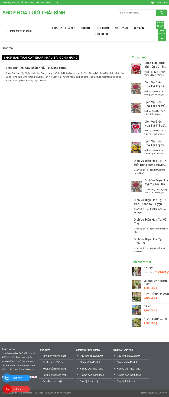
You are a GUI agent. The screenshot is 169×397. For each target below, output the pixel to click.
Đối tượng (104, 28)
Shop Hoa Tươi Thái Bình (33, 12)
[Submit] (161, 13)
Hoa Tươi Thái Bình (64, 28)
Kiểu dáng (122, 28)
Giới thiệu (101, 34)
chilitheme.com (64, 393)
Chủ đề (87, 28)
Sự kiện (140, 28)
